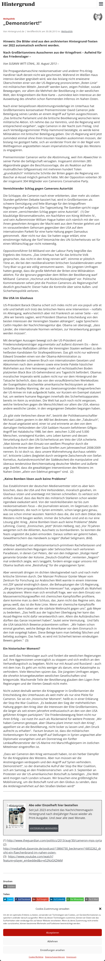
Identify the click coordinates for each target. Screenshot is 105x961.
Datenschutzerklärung (55, 957)
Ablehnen (52, 941)
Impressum (71, 957)
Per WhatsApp (74, 899)
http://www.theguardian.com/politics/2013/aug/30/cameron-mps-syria (54, 840)
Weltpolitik (67, 31)
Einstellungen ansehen (52, 950)
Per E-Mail (91, 899)
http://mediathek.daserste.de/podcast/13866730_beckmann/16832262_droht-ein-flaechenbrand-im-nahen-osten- (52, 850)
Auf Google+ (40, 899)
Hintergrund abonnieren (44, 828)
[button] (100, 908)
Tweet (8, 899)
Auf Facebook (22, 899)
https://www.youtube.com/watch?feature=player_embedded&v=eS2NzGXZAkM (33, 858)
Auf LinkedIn (57, 899)
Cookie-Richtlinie (36, 957)
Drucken (9, 886)
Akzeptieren (52, 932)
